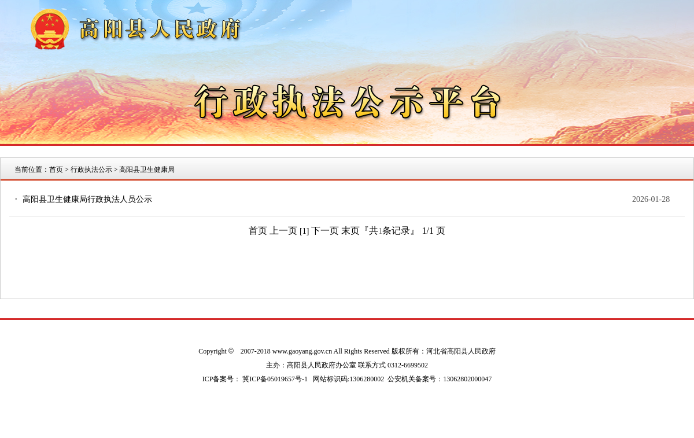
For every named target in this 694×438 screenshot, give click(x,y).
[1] (304, 231)
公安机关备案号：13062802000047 (439, 379)
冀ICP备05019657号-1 (275, 379)
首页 (56, 169)
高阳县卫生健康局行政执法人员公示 (87, 199)
